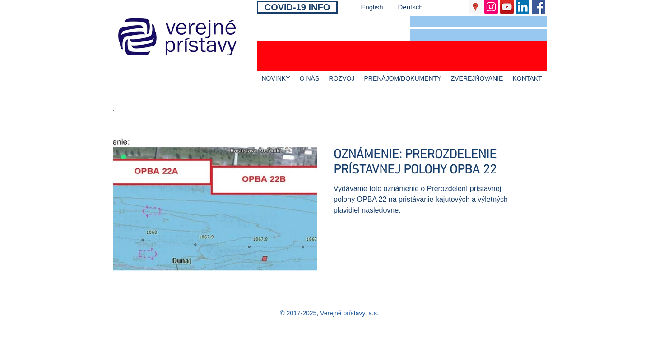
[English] (372, 7)
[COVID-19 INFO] (297, 7)
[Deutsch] (410, 7)
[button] (478, 21)
